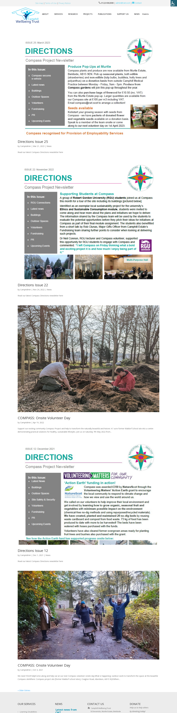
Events (145, 14)
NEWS (137, 14)
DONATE (135, 704)
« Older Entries (24, 690)
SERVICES (58, 14)
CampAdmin (25, 146)
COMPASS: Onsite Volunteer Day (44, 417)
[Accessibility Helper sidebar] (174, 3)
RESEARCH (73, 14)
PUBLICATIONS (104, 14)
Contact (137, 3)
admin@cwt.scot (123, 3)
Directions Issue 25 (33, 141)
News (49, 146)
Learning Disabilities (28, 711)
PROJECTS (87, 14)
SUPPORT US (123, 14)
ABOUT (45, 14)
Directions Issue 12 (33, 550)
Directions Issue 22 (33, 285)
